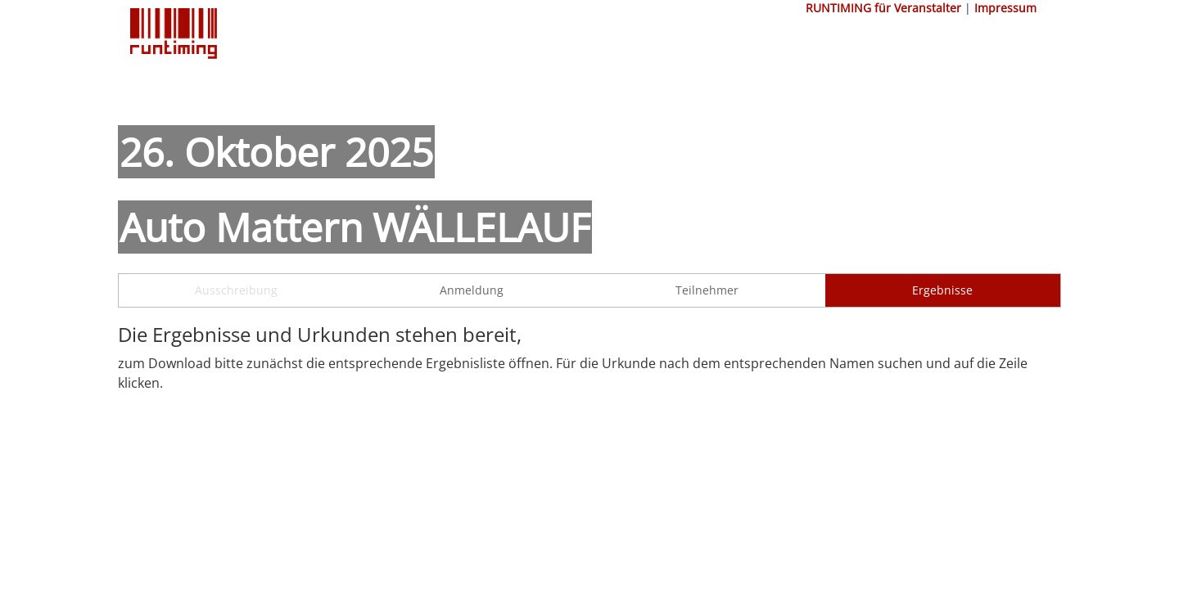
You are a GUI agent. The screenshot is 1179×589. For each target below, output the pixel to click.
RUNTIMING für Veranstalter (883, 8)
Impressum (1005, 8)
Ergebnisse (942, 290)
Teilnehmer (707, 290)
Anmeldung (472, 290)
